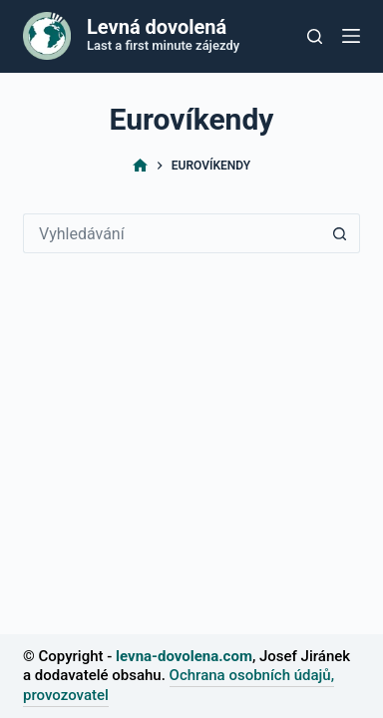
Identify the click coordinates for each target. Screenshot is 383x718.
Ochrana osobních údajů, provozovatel (178, 685)
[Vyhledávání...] (171, 233)
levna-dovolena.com (184, 656)
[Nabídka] (351, 36)
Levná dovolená (156, 27)
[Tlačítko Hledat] (340, 233)
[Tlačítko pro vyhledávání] (314, 36)
